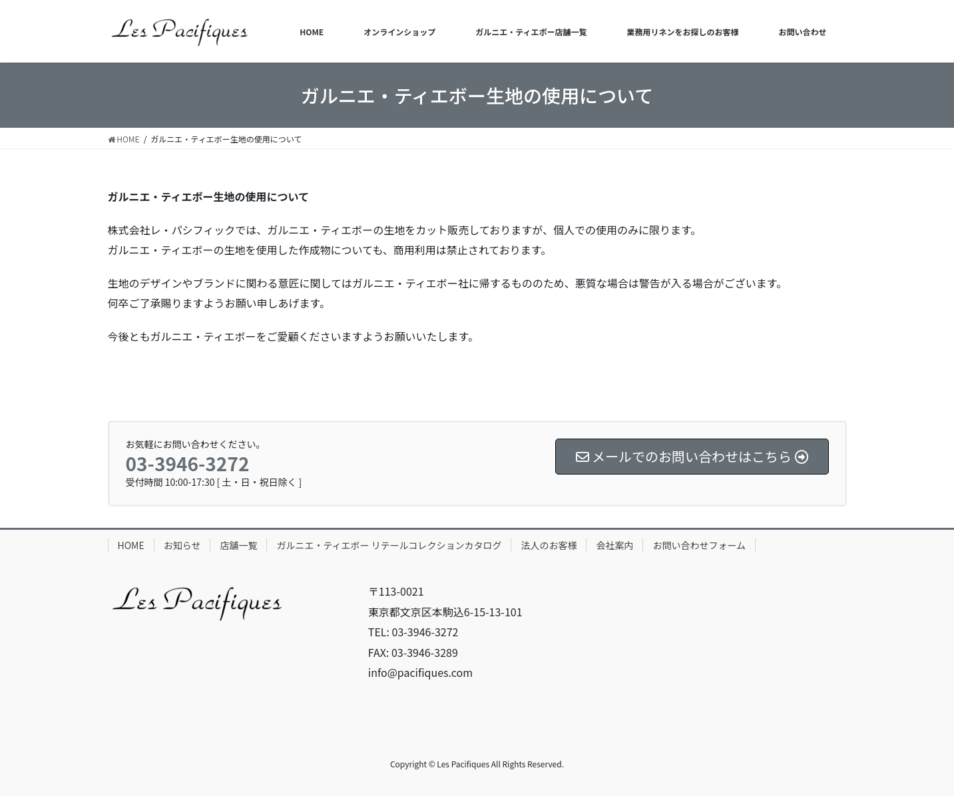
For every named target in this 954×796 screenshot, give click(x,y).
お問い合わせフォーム (699, 545)
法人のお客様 (549, 545)
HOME (131, 545)
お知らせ (182, 545)
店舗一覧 (238, 545)
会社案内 (614, 545)
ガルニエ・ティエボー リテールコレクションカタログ (388, 545)
